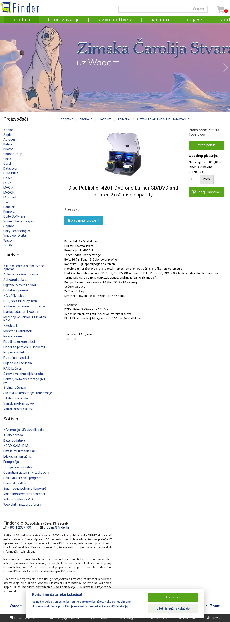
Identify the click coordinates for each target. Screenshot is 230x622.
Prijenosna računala (17, 363)
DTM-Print (10, 173)
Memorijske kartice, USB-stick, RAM (25, 318)
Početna (67, 119)
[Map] (169, 550)
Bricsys (8, 149)
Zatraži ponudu (206, 145)
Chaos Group (12, 154)
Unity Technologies (17, 231)
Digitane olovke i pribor (19, 285)
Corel (7, 164)
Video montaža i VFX (18, 499)
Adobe (8, 130)
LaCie (7, 183)
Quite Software (14, 216)
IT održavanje (64, 19)
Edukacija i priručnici (17, 456)
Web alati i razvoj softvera (22, 505)
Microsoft (10, 197)
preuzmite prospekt (83, 220)
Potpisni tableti (14, 352)
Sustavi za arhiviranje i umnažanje (27, 393)
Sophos (8, 226)
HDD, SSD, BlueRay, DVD (20, 301)
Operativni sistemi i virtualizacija (26, 473)
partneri (159, 19)
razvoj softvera (115, 19)
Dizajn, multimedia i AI (19, 451)
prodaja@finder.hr (56, 527)
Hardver (105, 119)
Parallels (9, 207)
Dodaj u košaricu (206, 192)
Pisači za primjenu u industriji (24, 347)
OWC (6, 202)
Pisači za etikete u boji (19, 342)
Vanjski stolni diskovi (18, 409)
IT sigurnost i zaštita (18, 467)
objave (194, 19)
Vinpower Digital (14, 236)
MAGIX (8, 188)
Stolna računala (14, 388)
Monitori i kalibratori (17, 331)
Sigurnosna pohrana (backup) (24, 489)
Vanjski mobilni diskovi (19, 404)
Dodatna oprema (15, 290)
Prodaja (86, 119)
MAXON (9, 192)
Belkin (7, 144)
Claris (7, 159)
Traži (198, 9)
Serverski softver (15, 483)
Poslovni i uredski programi (22, 478)
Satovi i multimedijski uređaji (23, 374)
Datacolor (10, 168)
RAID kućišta (12, 368)
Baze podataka (14, 440)
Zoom (215, 606)
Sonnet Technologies (18, 221)
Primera (9, 212)
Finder (7, 178)
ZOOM (7, 245)
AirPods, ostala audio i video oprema (23, 267)
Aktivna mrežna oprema (20, 274)
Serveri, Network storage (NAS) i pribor (26, 380)
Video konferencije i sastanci (24, 494)
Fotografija (11, 462)
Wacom (9, 240)
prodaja (21, 19)
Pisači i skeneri (13, 336)
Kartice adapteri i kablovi (21, 312)
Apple (7, 135)
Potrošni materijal (16, 358)
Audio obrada (13, 435)
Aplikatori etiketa (15, 280)
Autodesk (10, 139)
